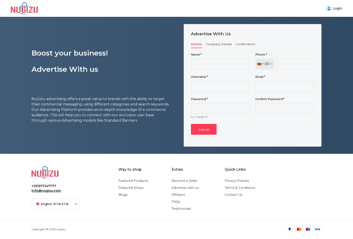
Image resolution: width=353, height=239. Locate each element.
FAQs (176, 202)
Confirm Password (270, 99)
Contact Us (233, 195)
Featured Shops (130, 188)
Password (199, 99)
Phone (261, 54)
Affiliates (178, 195)
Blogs (122, 195)
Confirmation (245, 44)
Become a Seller (184, 181)
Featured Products (133, 181)
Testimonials (181, 209)
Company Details (219, 44)
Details (196, 44)
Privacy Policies (237, 181)
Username (199, 76)
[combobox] (264, 64)
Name (196, 54)
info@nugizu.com (46, 191)
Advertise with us (185, 188)
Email (260, 76)
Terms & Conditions (240, 188)
